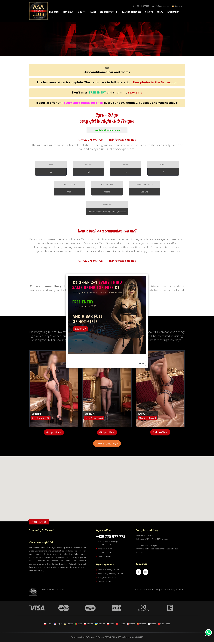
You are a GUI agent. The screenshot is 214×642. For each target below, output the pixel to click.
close (141, 363)
